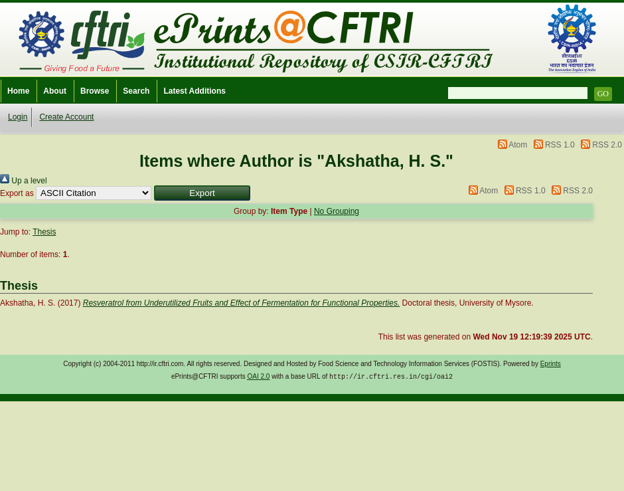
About (54, 91)
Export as (17, 193)
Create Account (66, 117)
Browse (94, 91)
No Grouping (336, 211)
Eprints (550, 363)
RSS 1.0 (560, 144)
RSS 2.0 (607, 144)
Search (136, 91)
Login (17, 117)
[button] (202, 193)
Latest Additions (194, 91)
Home (18, 91)
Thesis (44, 232)
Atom (517, 144)
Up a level (23, 180)
